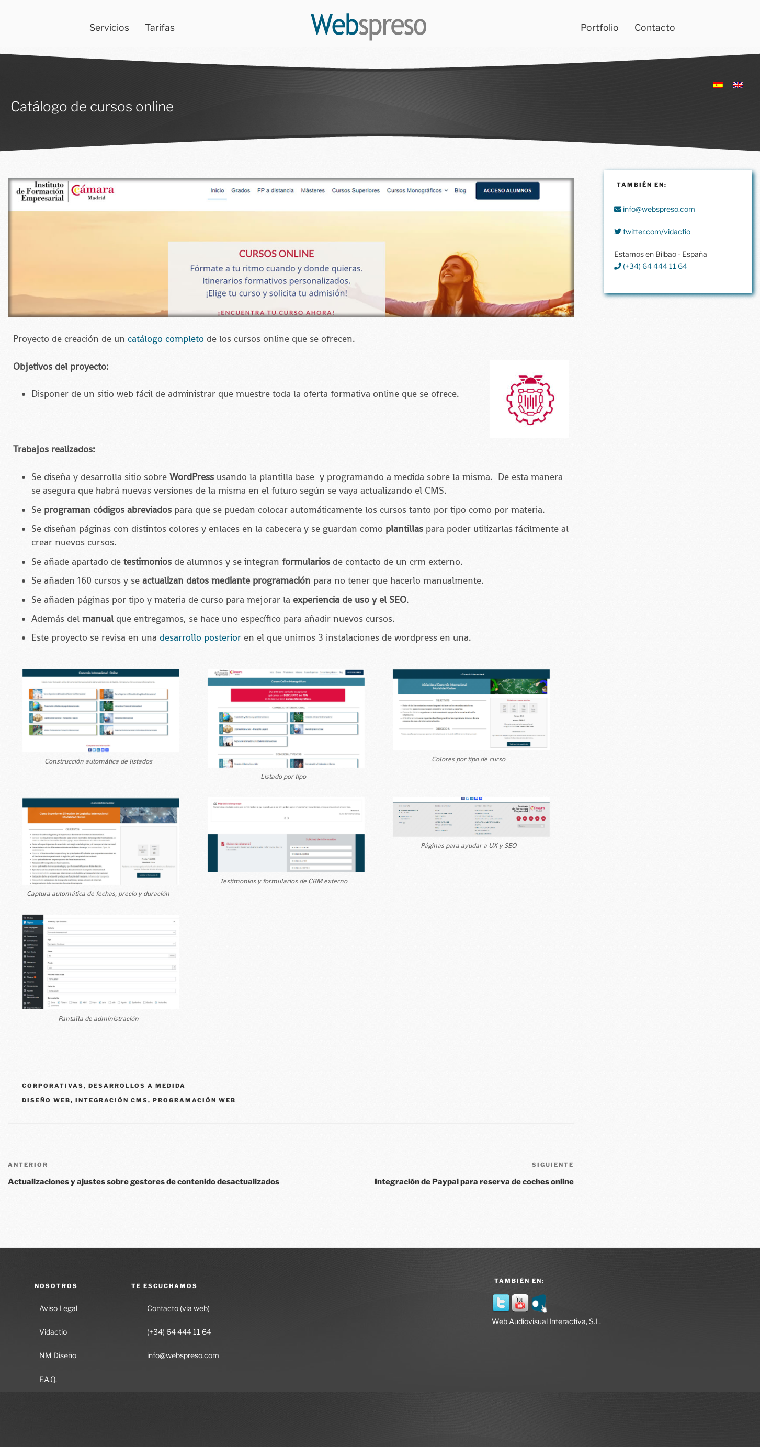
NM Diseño (57, 1355)
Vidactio (53, 1331)
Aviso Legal (58, 1308)
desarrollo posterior (200, 637)
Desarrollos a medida (137, 1085)
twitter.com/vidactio (652, 231)
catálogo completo (166, 339)
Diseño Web (46, 1100)
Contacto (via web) (178, 1308)
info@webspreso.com (654, 208)
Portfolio (600, 27)
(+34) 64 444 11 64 (650, 265)
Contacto (654, 27)
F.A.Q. (48, 1379)
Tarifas (160, 27)
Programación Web (194, 1100)
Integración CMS (111, 1100)
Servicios (109, 27)
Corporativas (53, 1085)
